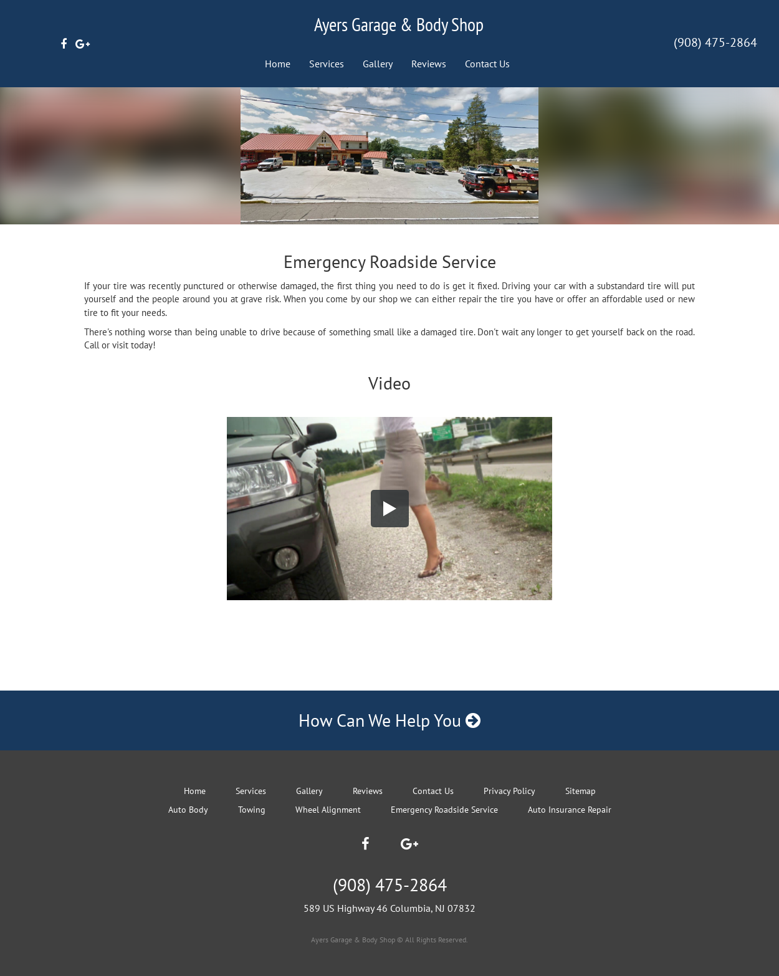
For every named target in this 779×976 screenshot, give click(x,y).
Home (277, 63)
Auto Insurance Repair (569, 809)
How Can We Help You (389, 720)
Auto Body (188, 809)
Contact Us (487, 63)
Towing (251, 809)
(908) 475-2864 (715, 42)
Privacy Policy (509, 791)
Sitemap (580, 791)
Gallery (378, 63)
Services (326, 63)
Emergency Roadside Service (444, 809)
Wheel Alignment (328, 809)
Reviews (428, 63)
